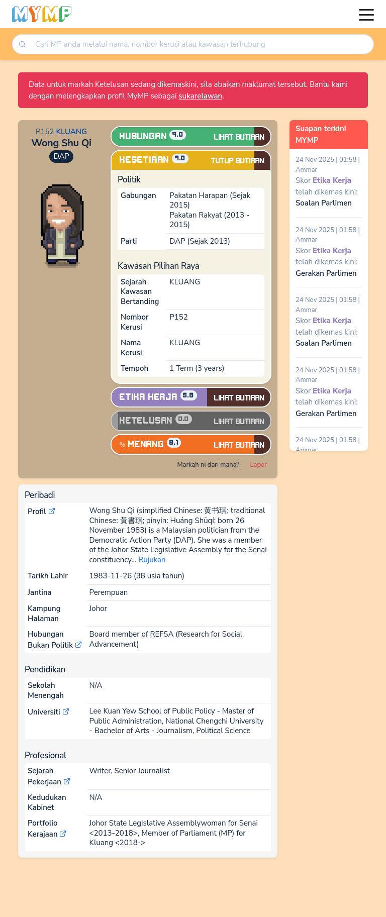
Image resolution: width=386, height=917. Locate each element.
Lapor (258, 464)
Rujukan (151, 560)
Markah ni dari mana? (208, 464)
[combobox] (200, 44)
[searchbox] (201, 44)
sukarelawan (200, 96)
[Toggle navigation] (366, 14)
